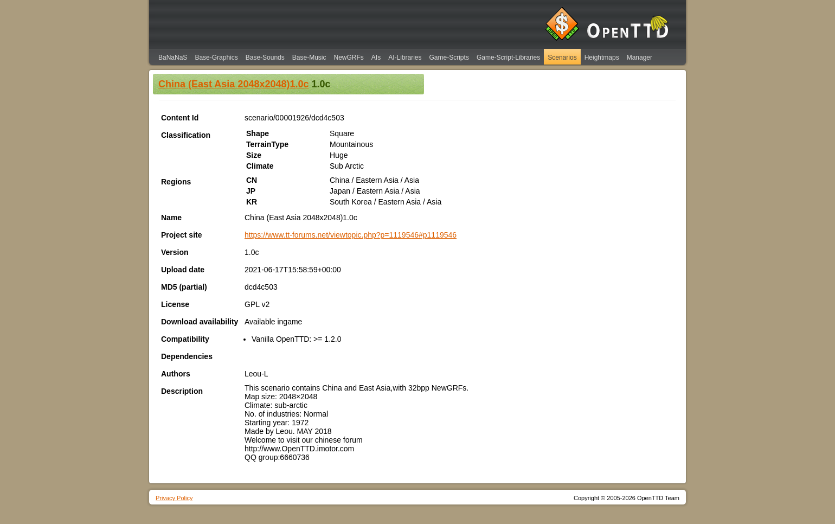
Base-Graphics (216, 57)
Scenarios (562, 57)
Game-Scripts (449, 57)
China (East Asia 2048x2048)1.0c (233, 84)
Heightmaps (601, 57)
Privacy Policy (174, 498)
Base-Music (309, 57)
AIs (376, 57)
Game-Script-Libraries (508, 57)
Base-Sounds (265, 57)
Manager (639, 57)
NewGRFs (348, 57)
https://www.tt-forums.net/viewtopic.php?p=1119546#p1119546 (351, 235)
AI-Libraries (404, 57)
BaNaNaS (172, 57)
